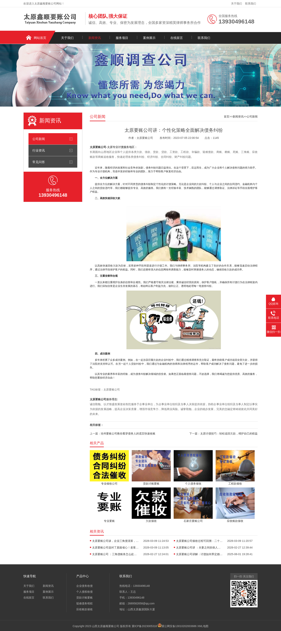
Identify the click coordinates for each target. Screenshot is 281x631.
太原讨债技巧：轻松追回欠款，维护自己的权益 (229, 433)
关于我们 (236, 3)
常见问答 (38, 162)
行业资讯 (38, 150)
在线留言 (176, 37)
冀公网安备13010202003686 (179, 626)
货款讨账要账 (84, 597)
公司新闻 (38, 139)
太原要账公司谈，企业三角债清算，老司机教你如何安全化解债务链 (115, 540)
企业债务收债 (84, 585)
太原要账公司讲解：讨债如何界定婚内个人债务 (199, 554)
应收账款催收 (84, 609)
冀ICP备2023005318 (144, 626)
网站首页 (40, 37)
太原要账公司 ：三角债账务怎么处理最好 (115, 554)
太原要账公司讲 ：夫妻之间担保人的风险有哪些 (199, 547)
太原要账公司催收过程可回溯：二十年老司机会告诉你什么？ (199, 540)
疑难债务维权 (84, 603)
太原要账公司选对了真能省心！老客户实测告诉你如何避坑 (115, 547)
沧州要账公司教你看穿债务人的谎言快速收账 (128, 433)
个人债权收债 (84, 591)
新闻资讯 (94, 37)
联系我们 (250, 3)
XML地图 (202, 626)
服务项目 (122, 37)
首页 (226, 116)
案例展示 (149, 37)
